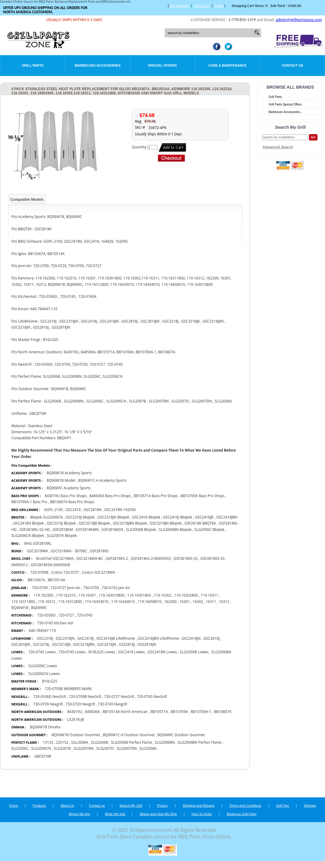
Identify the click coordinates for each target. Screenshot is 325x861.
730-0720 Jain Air (116, 587)
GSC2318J (45, 638)
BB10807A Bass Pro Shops (72, 501)
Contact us (97, 805)
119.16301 (87, 595)
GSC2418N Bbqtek (29, 523)
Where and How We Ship (158, 814)
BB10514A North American (125, 711)
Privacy (162, 805)
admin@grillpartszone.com (299, 19)
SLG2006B (99, 742)
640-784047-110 (42, 630)
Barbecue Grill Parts (241, 814)
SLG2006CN (41, 748)
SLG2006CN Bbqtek (27, 535)
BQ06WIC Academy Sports (69, 487)
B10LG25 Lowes (102, 651)
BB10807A (222, 711)
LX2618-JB (75, 719)
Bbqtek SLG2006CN (47, 517)
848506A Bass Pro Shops (110, 495)
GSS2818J (127, 644)
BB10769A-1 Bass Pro (29, 501)
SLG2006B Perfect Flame (131, 742)
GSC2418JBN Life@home (158, 638)
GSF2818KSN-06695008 (50, 564)
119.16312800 (70, 601)
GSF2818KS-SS (186, 558)
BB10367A (36, 579)
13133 (48, 742)
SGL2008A (79, 742)
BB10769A (179, 711)
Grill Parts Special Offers (285, 104)
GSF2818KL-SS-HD (35, 529)
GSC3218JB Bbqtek (94, 523)
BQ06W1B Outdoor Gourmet (76, 734)
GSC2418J (85, 638)
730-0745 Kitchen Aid (55, 623)
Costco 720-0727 (65, 572)
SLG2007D (105, 748)
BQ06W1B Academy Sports (69, 472)
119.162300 (43, 595)
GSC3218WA (37, 551)
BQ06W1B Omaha (45, 727)
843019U (74, 711)
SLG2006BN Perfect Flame (199, 742)
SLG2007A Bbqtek (62, 535)
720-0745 (85, 615)
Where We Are (79, 814)
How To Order (201, 814)
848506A (92, 711)
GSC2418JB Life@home (115, 638)
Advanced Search (278, 147)
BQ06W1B (19, 607)
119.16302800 (186, 595)
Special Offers (162, 65)
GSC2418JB (204, 517)
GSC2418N (92, 509)
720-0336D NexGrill (49, 696)
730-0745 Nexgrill (112, 704)
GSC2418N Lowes (162, 651)
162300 (170, 601)
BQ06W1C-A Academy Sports (102, 480)
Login (219, 5)
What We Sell (115, 814)
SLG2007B (62, 748)
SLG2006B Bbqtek (141, 529)
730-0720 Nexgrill (80, 704)
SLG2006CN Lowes (44, 673)
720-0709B (39, 572)
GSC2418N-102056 (120, 509)
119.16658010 (150, 601)
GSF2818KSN (112, 529)
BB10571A (159, 711)
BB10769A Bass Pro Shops (203, 495)
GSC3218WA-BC (89, 558)
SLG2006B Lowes (194, 651)
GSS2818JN (146, 644)
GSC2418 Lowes (132, 651)
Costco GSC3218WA (98, 572)
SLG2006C (19, 748)
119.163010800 (112, 595)
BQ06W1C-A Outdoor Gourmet (129, 734)
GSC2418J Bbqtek (177, 517)
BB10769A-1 (201, 711)
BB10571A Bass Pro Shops (156, 495)
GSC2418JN (191, 638)
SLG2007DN (127, 748)
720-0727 (66, 615)
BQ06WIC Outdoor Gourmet (181, 734)
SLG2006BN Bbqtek (175, 529)
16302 (198, 601)
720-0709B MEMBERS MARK (68, 688)
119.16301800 (139, 595)
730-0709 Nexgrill (48, 704)
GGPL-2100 (53, 509)
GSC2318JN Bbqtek (114, 517)
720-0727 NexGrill (119, 696)
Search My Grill (131, 805)
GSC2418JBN (226, 517)
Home (13, 805)
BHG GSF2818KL (38, 543)
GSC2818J (212, 638)
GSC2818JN (20, 644)
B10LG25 (49, 681)
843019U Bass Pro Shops (66, 495)
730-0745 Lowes (72, 651)
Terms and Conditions (245, 805)
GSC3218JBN (83, 644)
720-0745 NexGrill (152, 696)
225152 (62, 742)
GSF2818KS (99, 551)
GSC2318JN (65, 638)
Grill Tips (282, 805)
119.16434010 (123, 601)
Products (39, 805)
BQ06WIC (39, 607)
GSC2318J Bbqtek (80, 517)
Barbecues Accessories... (285, 112)
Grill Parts (32, 65)
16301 (184, 601)
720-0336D (46, 615)
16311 (211, 601)
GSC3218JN (106, 644)
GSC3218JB (61, 644)
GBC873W (42, 756)
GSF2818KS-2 (117, 558)
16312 (224, 601)
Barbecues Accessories (97, 65)
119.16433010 (97, 601)
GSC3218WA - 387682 (69, 551)
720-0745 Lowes (41, 651)
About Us (67, 805)
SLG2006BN (165, 742)
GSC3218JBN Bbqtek (130, 523)
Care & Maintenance (227, 65)
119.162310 (66, 595)
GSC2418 (72, 509)
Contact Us (292, 65)
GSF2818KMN (87, 529)
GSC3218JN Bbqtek (165, 523)
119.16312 (46, 601)
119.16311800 (23, 601)
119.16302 (162, 595)
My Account (179, 5)
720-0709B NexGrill (85, 696)
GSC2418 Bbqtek (146, 517)
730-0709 (91, 587)
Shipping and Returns (199, 805)
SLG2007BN (83, 748)
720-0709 (40, 587)
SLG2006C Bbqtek (209, 529)
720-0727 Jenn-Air (65, 587)
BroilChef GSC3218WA (55, 558)
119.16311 (209, 595)
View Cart (202, 5)
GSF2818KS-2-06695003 (151, 558)
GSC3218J (41, 644)
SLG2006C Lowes (42, 665)
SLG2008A (148, 748)
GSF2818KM (63, 529)
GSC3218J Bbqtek (61, 523)
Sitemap (310, 805)
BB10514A (56, 579)
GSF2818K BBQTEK (200, 523)
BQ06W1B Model (61, 480)
